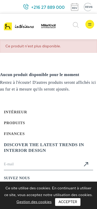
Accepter (67, 202)
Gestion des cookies (34, 201)
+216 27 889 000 (48, 7)
